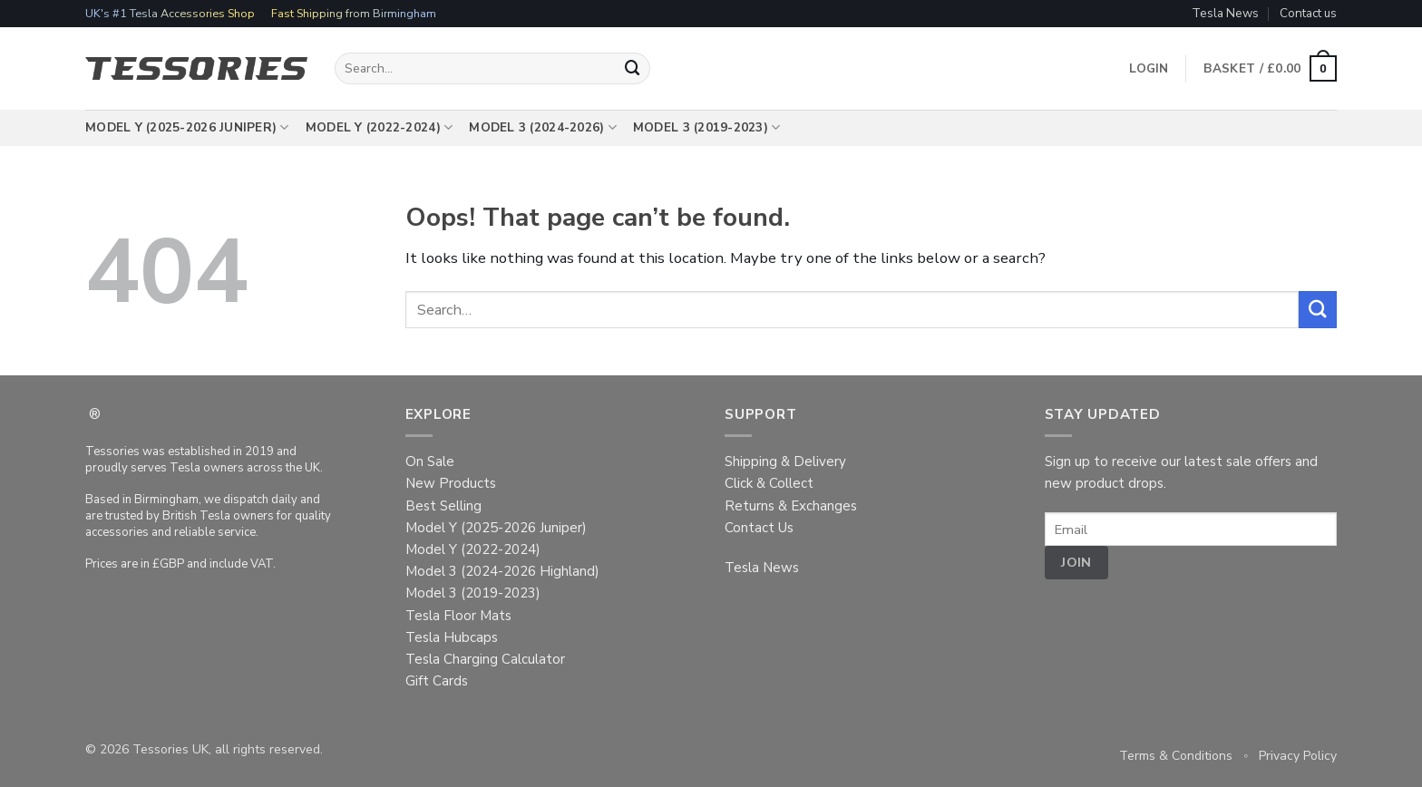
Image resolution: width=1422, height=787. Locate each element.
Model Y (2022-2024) (379, 128)
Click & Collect (769, 483)
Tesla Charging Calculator (485, 659)
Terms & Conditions (1175, 755)
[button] (1270, 69)
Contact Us (759, 528)
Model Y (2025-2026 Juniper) (187, 128)
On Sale (429, 461)
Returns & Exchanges (791, 506)
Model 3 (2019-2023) (707, 128)
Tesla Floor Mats (458, 616)
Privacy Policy (1298, 755)
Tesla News (1225, 13)
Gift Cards (436, 681)
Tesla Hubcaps (451, 637)
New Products (450, 483)
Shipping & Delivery (785, 461)
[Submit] (633, 68)
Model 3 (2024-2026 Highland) (502, 571)
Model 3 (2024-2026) (543, 128)
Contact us (1308, 13)
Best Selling (443, 506)
